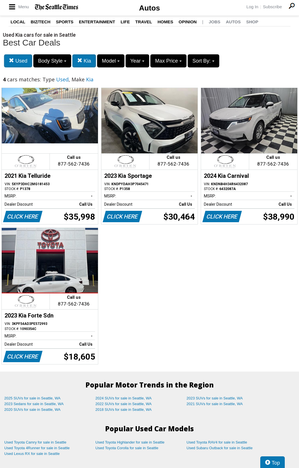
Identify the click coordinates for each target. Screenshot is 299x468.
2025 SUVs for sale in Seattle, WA (32, 398)
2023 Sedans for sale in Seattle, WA (34, 404)
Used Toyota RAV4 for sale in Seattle (217, 442)
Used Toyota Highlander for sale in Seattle (130, 442)
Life (125, 21)
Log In (252, 6)
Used (18, 61)
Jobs (214, 21)
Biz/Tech (40, 21)
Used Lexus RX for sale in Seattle (32, 453)
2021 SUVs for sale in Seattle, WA (215, 404)
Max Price (168, 61)
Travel (143, 21)
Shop (252, 21)
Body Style (52, 61)
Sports (64, 21)
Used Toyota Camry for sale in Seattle (35, 442)
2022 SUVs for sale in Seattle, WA (123, 404)
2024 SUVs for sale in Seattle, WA (123, 398)
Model (111, 61)
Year (137, 61)
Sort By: (203, 61)
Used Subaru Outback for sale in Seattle (220, 448)
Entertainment (97, 21)
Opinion (187, 21)
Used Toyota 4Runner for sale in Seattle (37, 448)
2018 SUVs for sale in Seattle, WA (123, 409)
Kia (84, 61)
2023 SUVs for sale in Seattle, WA (215, 398)
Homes (165, 21)
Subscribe (272, 6)
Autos (149, 8)
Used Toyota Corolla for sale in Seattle (126, 448)
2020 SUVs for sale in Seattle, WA (32, 409)
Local (18, 21)
